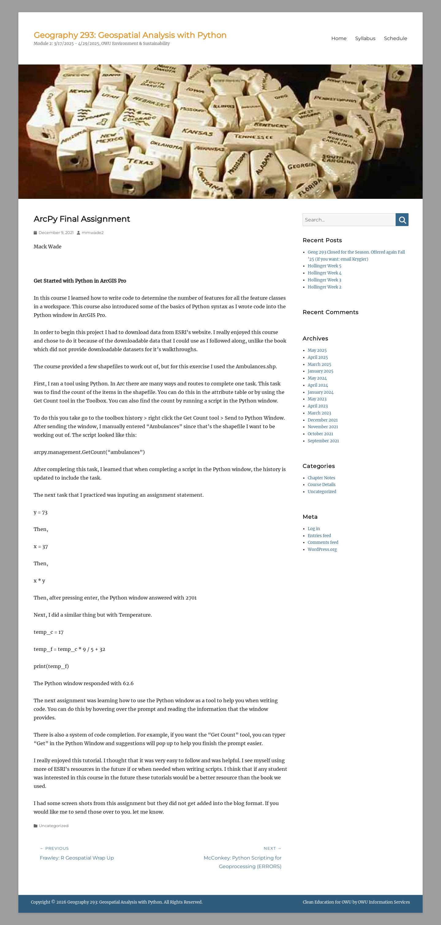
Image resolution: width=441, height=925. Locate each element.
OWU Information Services (384, 902)
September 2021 (323, 441)
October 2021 (320, 433)
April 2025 (318, 357)
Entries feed (319, 535)
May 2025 (317, 350)
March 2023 (319, 413)
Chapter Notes (321, 478)
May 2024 (317, 378)
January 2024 (321, 392)
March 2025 (319, 364)
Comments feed (323, 542)
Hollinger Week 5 (324, 266)
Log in (314, 528)
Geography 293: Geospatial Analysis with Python (130, 35)
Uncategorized (54, 825)
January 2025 (321, 371)
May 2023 (317, 399)
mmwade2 (93, 232)
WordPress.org (322, 549)
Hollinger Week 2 (324, 287)
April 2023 (318, 406)
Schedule (395, 38)
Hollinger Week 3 (324, 280)
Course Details (322, 484)
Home (339, 38)
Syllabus (365, 38)
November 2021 (323, 426)
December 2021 (323, 420)
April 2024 (318, 385)
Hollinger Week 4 (324, 273)
